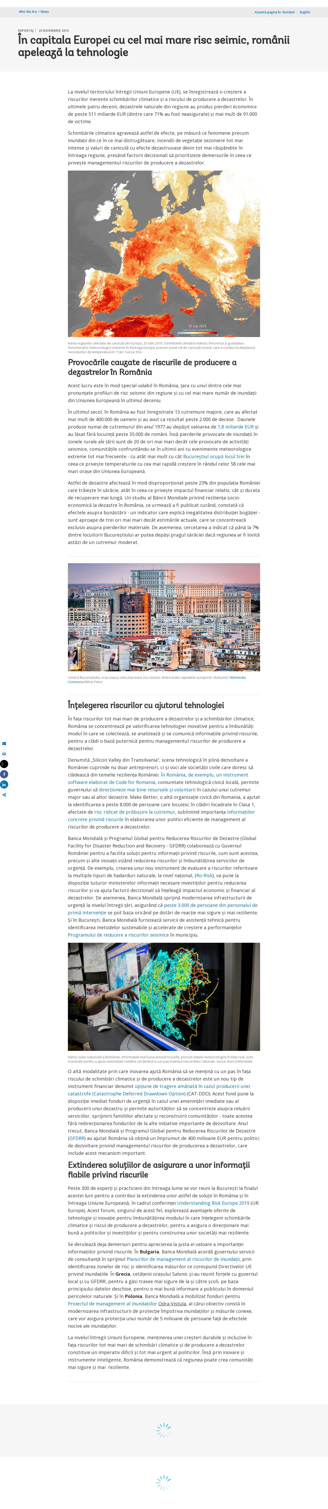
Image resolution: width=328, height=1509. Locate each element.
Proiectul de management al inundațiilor (113, 1304)
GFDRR (76, 1138)
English (305, 12)
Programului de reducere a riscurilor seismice (118, 935)
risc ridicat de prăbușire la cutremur (134, 812)
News (45, 11)
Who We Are (28, 11)
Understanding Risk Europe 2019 (213, 1203)
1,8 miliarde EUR (236, 427)
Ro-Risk (204, 875)
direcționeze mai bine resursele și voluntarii (147, 790)
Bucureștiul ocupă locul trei (213, 456)
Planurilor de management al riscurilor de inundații (183, 1259)
